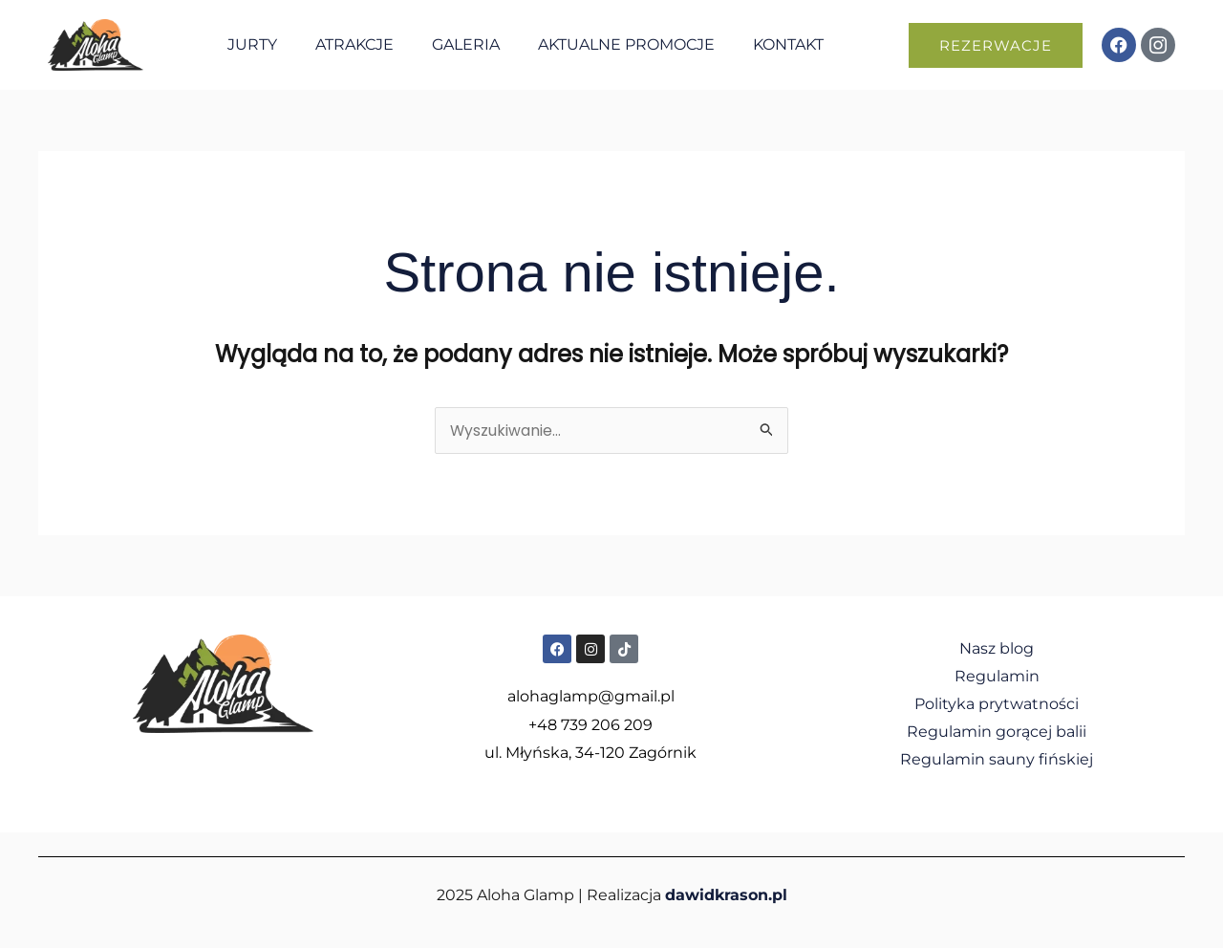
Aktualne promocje (626, 44)
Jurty (252, 44)
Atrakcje (354, 44)
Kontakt (788, 44)
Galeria (466, 44)
